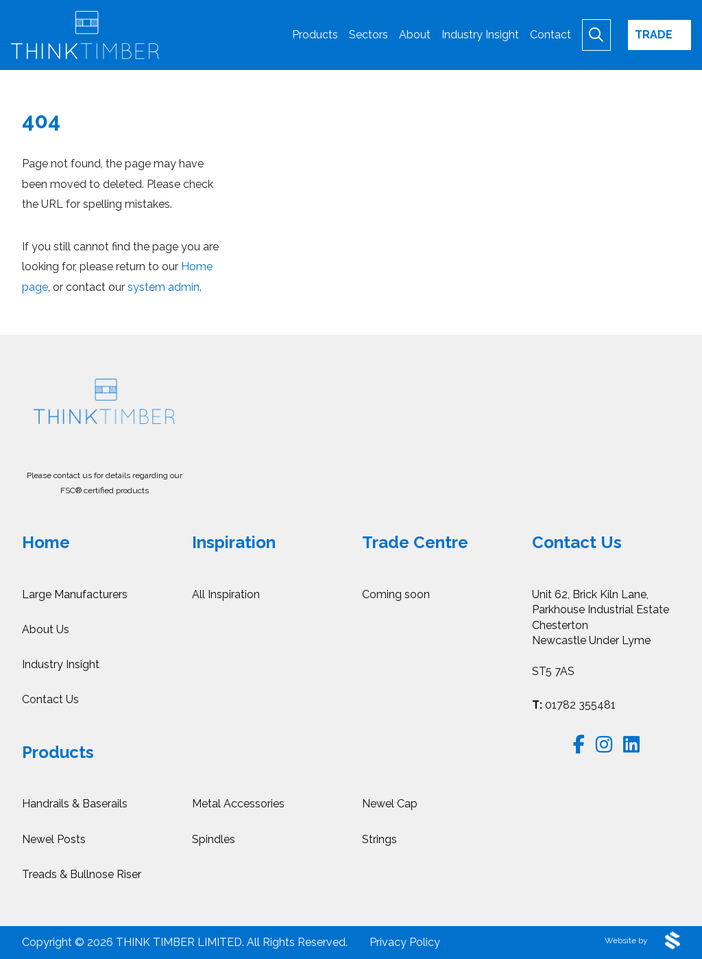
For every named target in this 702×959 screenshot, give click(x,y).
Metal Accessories (238, 803)
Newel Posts (54, 839)
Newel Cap (389, 803)
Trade (654, 34)
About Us (45, 629)
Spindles (213, 839)
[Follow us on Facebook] (579, 744)
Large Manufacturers (75, 594)
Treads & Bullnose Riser (81, 874)
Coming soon (396, 594)
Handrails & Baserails (75, 803)
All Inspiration (226, 594)
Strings (379, 839)
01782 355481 (574, 704)
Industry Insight (60, 664)
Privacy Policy (405, 942)
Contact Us (50, 699)
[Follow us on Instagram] (604, 744)
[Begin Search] (596, 34)
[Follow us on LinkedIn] (631, 744)
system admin (163, 287)
